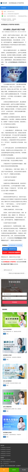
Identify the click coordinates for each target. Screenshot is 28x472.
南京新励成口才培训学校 (5, 455)
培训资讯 (14, 19)
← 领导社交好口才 (7, 270)
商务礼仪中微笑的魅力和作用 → (17, 273)
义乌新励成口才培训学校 (5, 447)
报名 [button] (7, 333)
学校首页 (3, 7)
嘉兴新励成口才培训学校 (5, 449)
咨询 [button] (4, 333)
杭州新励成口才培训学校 (6, 19)
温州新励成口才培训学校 (5, 453)
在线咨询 (14, 469)
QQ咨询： (11, 252)
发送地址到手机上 (23, 16)
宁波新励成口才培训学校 (5, 451)
